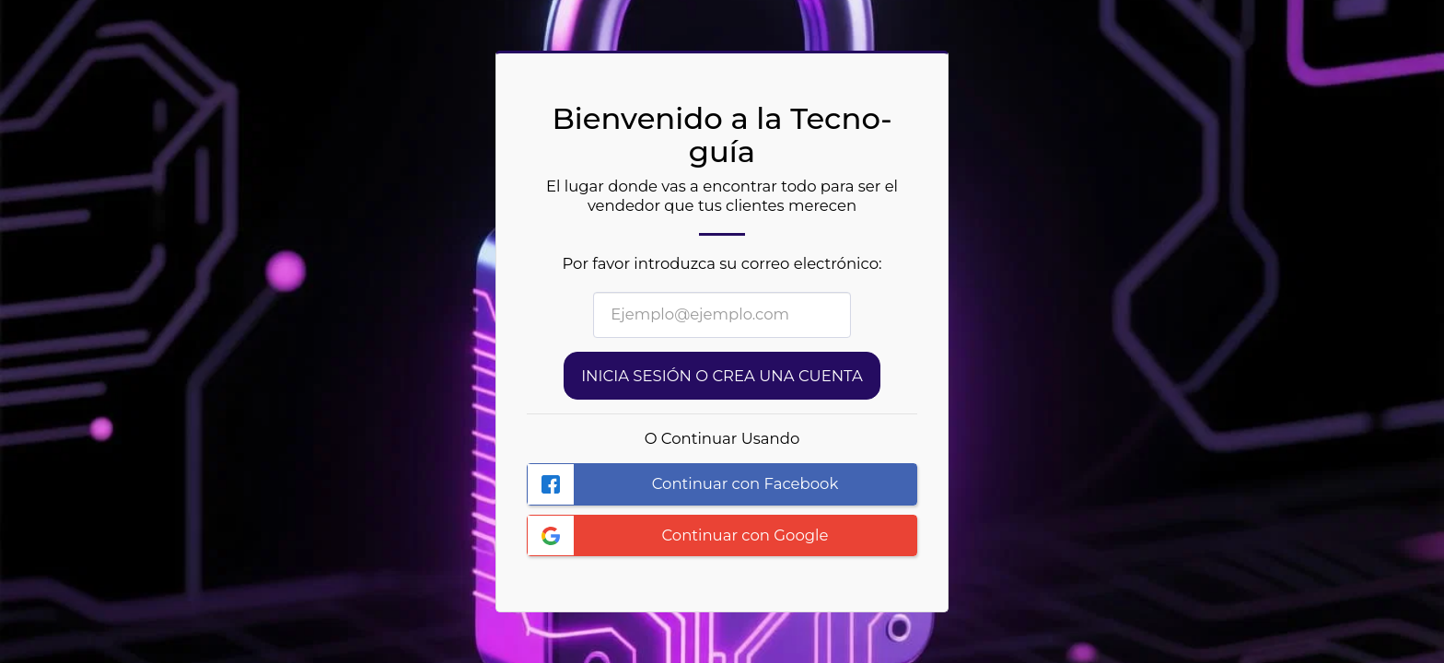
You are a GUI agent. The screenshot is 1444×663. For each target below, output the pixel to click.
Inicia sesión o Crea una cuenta (722, 375)
